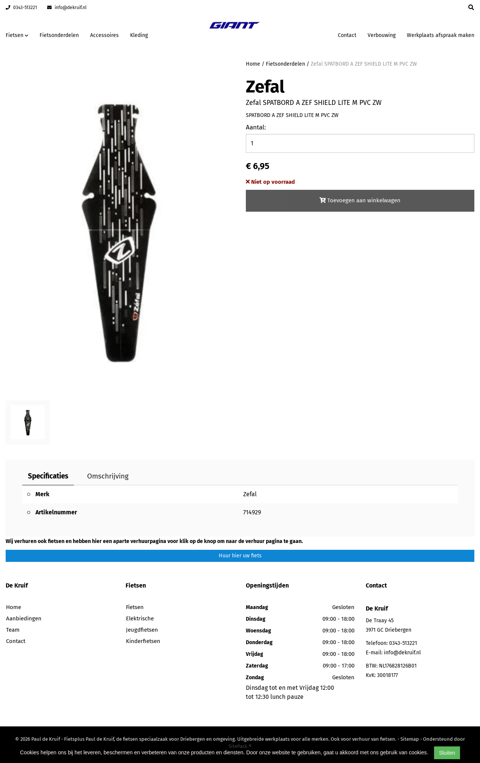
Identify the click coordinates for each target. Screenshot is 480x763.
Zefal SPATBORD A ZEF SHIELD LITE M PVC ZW (364, 64)
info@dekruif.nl (67, 7)
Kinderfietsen (143, 641)
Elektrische (140, 618)
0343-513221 (21, 7)
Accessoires (104, 35)
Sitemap (409, 739)
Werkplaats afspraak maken (440, 35)
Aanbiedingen (23, 618)
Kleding (139, 35)
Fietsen (135, 607)
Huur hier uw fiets (240, 555)
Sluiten (447, 753)
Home (253, 64)
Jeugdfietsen (142, 629)
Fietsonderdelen (59, 35)
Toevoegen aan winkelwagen (359, 200)
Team (13, 629)
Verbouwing (382, 35)
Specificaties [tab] (48, 476)
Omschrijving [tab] (108, 476)
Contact (347, 35)
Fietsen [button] (17, 35)
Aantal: (256, 127)
